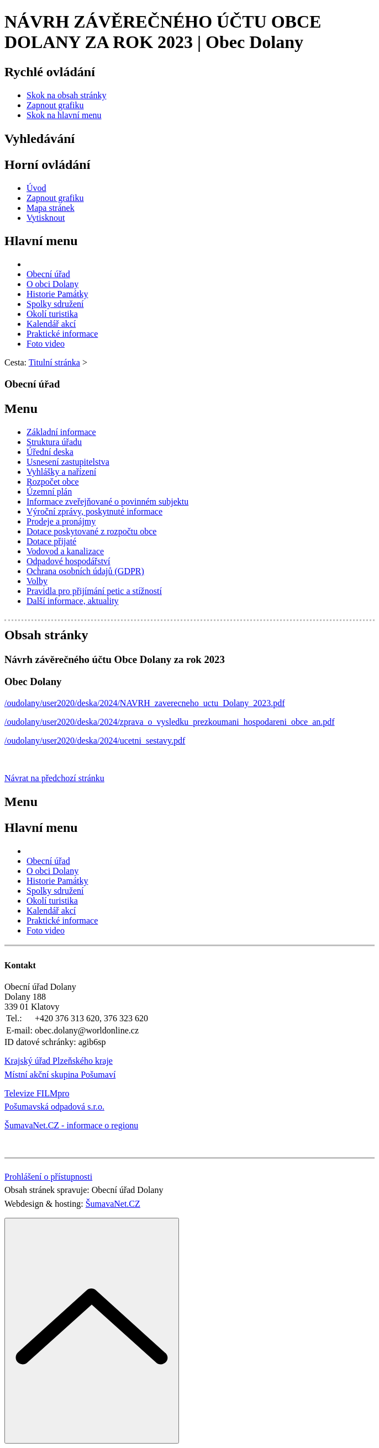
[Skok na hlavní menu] (64, 115)
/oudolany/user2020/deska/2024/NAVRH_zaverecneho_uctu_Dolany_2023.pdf (144, 703)
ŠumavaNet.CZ (113, 1203)
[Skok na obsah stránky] (66, 95)
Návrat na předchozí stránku (54, 778)
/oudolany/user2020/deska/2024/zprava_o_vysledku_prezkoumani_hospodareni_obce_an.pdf (169, 721)
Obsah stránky (46, 635)
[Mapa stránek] (51, 208)
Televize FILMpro (37, 1093)
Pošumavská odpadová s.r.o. (54, 1106)
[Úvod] (36, 188)
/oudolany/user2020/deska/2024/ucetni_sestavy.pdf (94, 740)
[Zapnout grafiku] (55, 105)
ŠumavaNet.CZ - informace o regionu (71, 1125)
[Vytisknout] (46, 217)
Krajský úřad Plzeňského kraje (58, 1060)
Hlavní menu (41, 241)
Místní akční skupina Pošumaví (59, 1074)
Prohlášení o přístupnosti (48, 1176)
